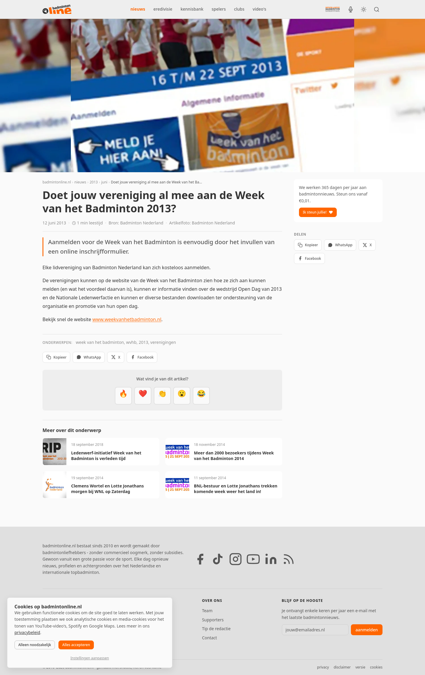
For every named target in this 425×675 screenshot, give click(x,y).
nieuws (137, 9)
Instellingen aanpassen (90, 658)
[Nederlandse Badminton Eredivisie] (332, 9)
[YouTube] (253, 559)
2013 (94, 182)
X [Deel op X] (115, 357)
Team (207, 610)
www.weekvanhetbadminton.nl (126, 319)
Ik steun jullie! (318, 212)
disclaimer (342, 667)
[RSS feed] (288, 559)
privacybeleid (27, 632)
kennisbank (192, 9)
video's (259, 9)
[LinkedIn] (270, 559)
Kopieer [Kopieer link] (56, 357)
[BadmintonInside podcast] (351, 9)
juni (104, 182)
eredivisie (162, 9)
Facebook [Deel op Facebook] (142, 357)
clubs (239, 9)
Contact (209, 637)
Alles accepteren (76, 644)
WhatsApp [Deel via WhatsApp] (88, 357)
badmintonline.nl (56, 182)
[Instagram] (235, 559)
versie (360, 667)
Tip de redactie (216, 628)
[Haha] (201, 396)
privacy (323, 667)
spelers (219, 9)
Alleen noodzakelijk (34, 644)
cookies (376, 667)
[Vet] (123, 396)
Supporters (212, 620)
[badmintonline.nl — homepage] (56, 9)
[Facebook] (200, 559)
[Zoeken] (376, 9)
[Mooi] (142, 396)
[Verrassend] (181, 396)
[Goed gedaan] (162, 396)
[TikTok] (217, 559)
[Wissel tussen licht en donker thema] (364, 9)
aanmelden (367, 630)
